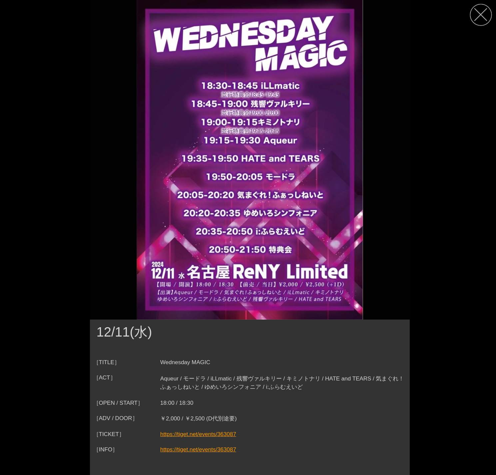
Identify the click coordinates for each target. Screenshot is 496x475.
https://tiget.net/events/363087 (198, 434)
